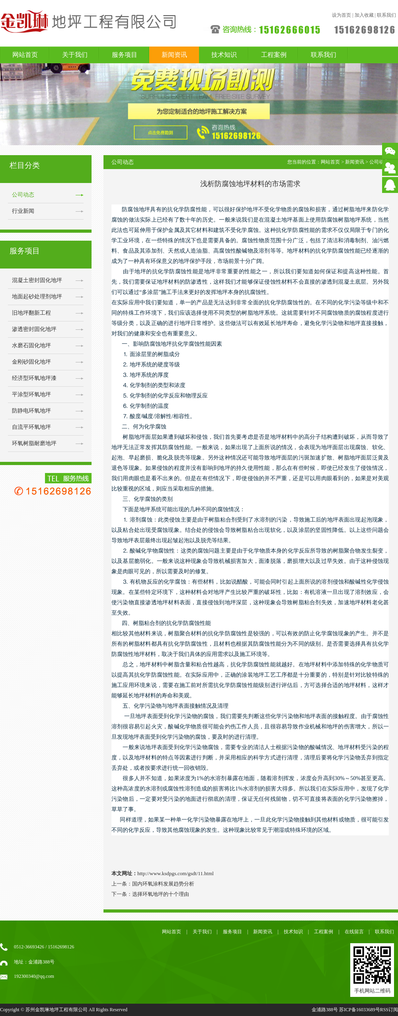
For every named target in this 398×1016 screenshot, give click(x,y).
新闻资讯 (174, 54)
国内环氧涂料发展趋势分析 (163, 884)
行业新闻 (23, 211)
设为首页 (341, 15)
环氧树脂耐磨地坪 (34, 443)
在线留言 (354, 931)
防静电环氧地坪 (31, 411)
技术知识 (224, 54)
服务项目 (124, 54)
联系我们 (386, 15)
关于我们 (75, 54)
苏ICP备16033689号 (359, 1009)
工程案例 (274, 54)
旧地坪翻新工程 (31, 313)
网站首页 (25, 54)
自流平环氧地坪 (31, 427)
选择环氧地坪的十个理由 (160, 894)
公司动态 (23, 195)
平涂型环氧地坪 (31, 394)
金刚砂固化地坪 (31, 362)
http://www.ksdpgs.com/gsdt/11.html (175, 873)
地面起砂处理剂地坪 (37, 297)
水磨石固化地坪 (31, 345)
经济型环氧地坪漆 (34, 378)
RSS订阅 (389, 1009)
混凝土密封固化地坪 (37, 280)
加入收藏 (364, 15)
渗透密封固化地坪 (34, 329)
